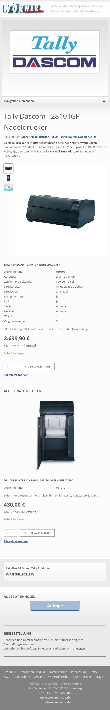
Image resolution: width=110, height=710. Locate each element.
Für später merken (16, 375)
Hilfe (75, 677)
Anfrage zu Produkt (32, 672)
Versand (31, 345)
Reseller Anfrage (92, 677)
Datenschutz (22, 677)
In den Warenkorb (37, 366)
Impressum (78, 672)
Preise (94, 672)
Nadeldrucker (40, 137)
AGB (7, 677)
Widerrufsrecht (58, 677)
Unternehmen (58, 672)
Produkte (10, 672)
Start (24, 137)
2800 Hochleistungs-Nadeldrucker (74, 137)
